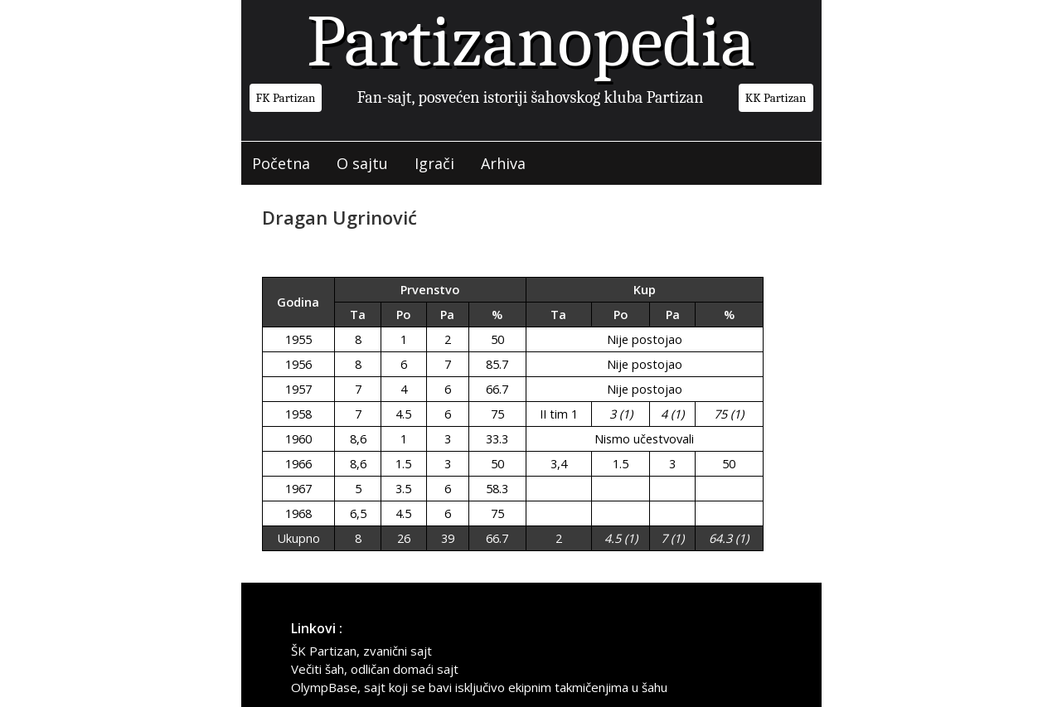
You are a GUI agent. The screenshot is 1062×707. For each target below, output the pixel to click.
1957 (298, 389)
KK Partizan (776, 97)
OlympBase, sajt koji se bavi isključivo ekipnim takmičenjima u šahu (479, 687)
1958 (298, 414)
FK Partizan (286, 97)
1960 (298, 439)
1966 (298, 464)
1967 (298, 488)
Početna (282, 163)
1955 (298, 339)
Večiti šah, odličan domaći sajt (374, 669)
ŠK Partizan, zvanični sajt (361, 650)
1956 (298, 364)
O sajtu (363, 163)
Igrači (435, 163)
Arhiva (504, 163)
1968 (298, 513)
